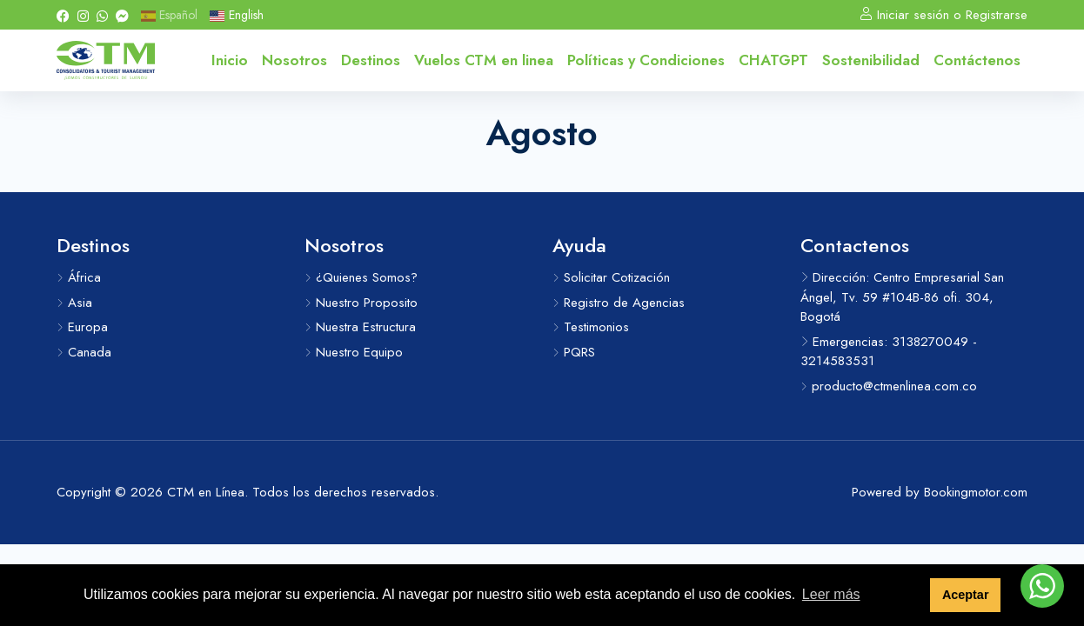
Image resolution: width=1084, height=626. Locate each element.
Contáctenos (976, 60)
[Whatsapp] (102, 14)
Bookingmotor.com (975, 492)
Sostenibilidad (871, 60)
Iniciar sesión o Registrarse (943, 14)
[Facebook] (63, 14)
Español (169, 14)
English (236, 14)
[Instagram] (83, 14)
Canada (84, 352)
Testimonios (590, 326)
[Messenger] (122, 14)
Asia (74, 302)
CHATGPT (773, 60)
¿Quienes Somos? (361, 277)
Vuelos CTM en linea (483, 60)
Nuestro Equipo (353, 352)
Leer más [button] (831, 594)
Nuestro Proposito (361, 302)
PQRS (573, 352)
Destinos (370, 60)
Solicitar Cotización (611, 277)
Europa (82, 326)
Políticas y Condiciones (646, 60)
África (79, 277)
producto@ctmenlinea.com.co (888, 386)
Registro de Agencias (618, 302)
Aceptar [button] (965, 595)
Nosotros (294, 60)
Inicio (229, 60)
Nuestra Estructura (360, 326)
